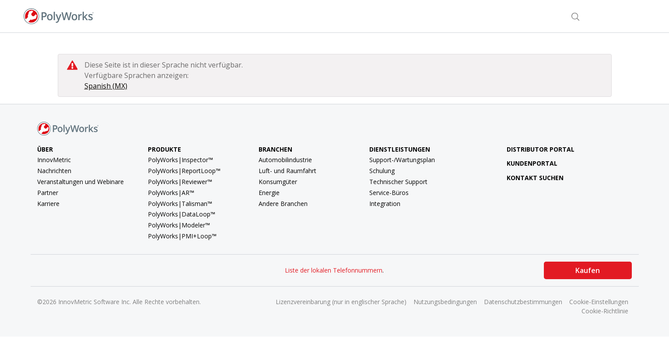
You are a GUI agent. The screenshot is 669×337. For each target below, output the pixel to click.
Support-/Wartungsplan (402, 160)
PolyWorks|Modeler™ (179, 225)
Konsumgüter (278, 181)
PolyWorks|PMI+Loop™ (182, 236)
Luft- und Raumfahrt (287, 171)
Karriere (48, 203)
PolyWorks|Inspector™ (180, 160)
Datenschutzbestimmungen (523, 302)
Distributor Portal (540, 149)
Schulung (382, 171)
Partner (47, 192)
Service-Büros (389, 192)
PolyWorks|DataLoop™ (181, 214)
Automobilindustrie (285, 160)
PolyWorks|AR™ (171, 192)
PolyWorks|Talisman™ (180, 203)
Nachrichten (54, 171)
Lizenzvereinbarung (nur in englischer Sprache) (341, 302)
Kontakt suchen (528, 178)
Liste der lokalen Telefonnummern (333, 270)
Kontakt (542, 15)
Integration (384, 203)
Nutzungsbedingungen (445, 302)
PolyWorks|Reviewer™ (180, 181)
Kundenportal (525, 163)
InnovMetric (54, 160)
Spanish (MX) (105, 86)
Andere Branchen (283, 203)
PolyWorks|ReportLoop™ (184, 171)
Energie (269, 192)
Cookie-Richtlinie (604, 311)
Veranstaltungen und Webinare (80, 181)
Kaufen (587, 270)
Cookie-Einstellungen (598, 302)
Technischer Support (398, 181)
